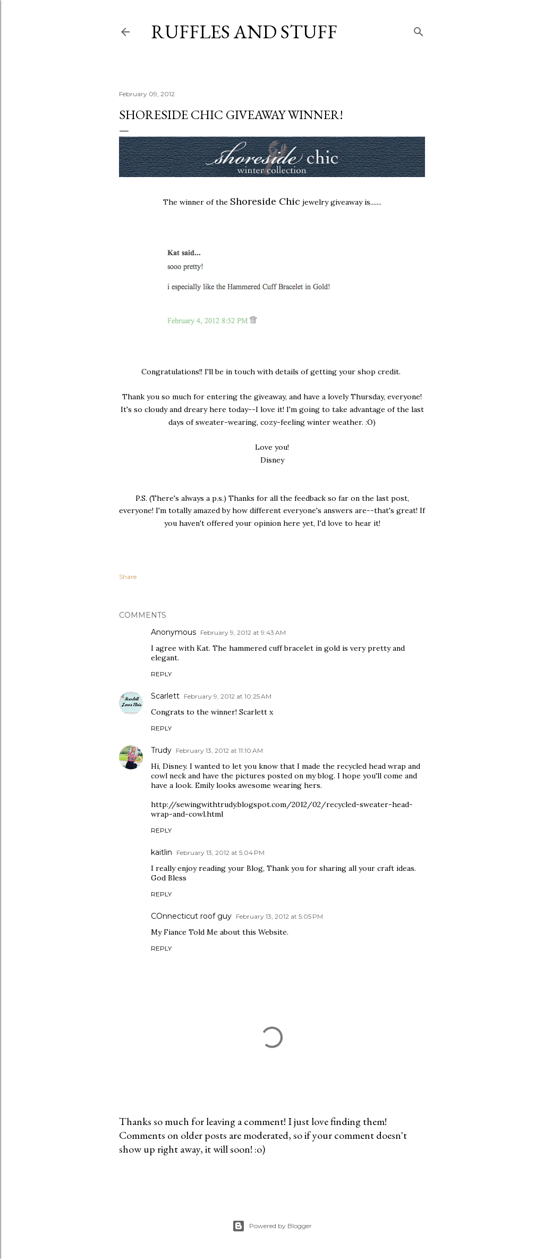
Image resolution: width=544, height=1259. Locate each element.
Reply (161, 674)
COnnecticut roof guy (191, 916)
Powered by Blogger (272, 1226)
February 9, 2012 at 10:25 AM (227, 696)
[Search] (418, 29)
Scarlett (165, 696)
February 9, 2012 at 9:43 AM (243, 632)
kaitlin (161, 852)
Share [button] (128, 577)
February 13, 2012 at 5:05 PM (279, 916)
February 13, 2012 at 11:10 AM (219, 750)
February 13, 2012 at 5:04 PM (220, 853)
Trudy (161, 750)
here (291, 523)
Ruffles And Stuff (244, 31)
